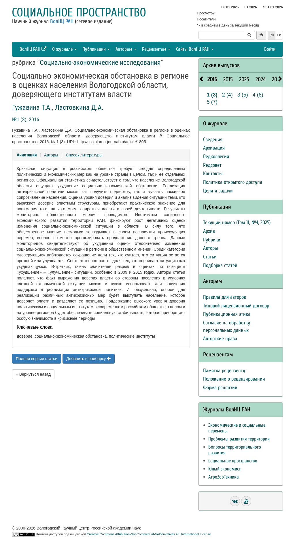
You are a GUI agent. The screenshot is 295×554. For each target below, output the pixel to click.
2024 (261, 79)
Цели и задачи (218, 191)
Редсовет (212, 165)
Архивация (214, 148)
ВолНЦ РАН (61, 21)
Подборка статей (220, 265)
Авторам (126, 49)
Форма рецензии (220, 388)
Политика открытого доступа (232, 182)
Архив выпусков (221, 65)
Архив (209, 231)
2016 (212, 79)
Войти (269, 49)
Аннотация (27, 155)
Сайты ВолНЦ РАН (194, 49)
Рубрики (211, 240)
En (279, 35)
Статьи (210, 257)
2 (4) (227, 95)
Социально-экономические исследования (100, 62)
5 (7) (212, 102)
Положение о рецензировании (234, 379)
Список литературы (84, 155)
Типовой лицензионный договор (236, 306)
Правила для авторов (224, 297)
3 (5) (242, 95)
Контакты (212, 174)
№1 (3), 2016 (25, 119)
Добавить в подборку (88, 358)
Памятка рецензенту (224, 371)
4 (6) (258, 95)
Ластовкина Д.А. (79, 107)
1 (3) (212, 95)
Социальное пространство (79, 12)
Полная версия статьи (36, 358)
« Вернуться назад (33, 374)
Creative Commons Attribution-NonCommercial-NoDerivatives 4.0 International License (149, 534)
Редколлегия (216, 157)
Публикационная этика (226, 314)
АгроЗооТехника (223, 477)
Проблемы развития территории (239, 439)
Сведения (212, 140)
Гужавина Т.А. (32, 107)
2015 (228, 79)
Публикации (96, 49)
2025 (244, 79)
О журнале (64, 49)
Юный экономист (224, 469)
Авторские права (220, 339)
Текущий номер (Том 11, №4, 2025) (237, 223)
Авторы (51, 155)
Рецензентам (156, 49)
